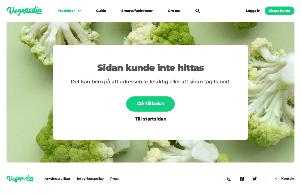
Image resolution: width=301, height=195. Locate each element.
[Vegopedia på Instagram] (229, 179)
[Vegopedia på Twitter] (254, 179)
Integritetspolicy (90, 179)
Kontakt (284, 179)
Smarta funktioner (137, 11)
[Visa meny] (77, 10)
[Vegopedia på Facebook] (242, 179)
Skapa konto (279, 11)
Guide (101, 11)
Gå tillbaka (150, 104)
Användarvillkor (57, 179)
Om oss (174, 11)
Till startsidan (150, 119)
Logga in (253, 11)
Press (114, 179)
